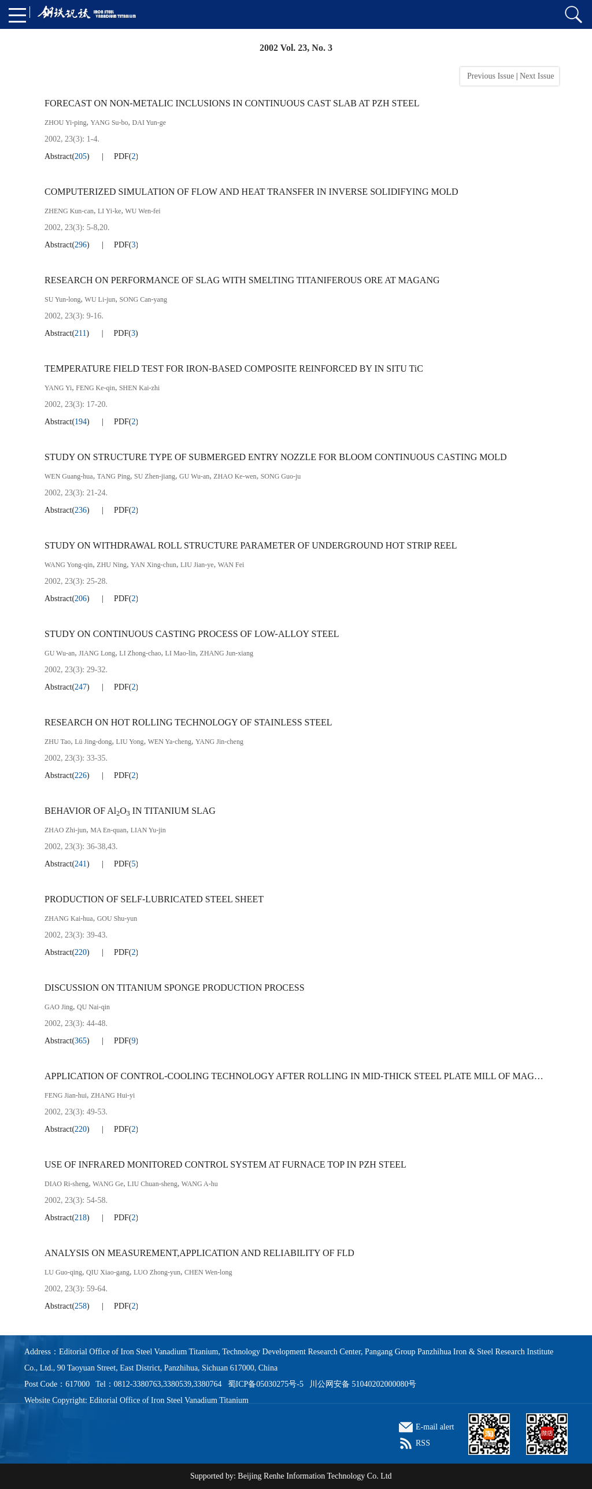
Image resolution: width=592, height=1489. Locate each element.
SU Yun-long (63, 299)
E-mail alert (435, 1427)
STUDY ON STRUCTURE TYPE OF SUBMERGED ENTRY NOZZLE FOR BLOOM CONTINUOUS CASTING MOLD (275, 457)
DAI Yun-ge (149, 122)
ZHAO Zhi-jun (65, 830)
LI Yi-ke (109, 211)
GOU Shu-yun (117, 918)
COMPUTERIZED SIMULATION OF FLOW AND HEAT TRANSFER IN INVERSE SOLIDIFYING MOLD (251, 192)
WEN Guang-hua (69, 476)
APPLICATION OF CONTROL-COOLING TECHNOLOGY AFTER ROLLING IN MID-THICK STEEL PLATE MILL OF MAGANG (296, 1076)
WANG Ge (107, 1184)
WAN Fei (231, 565)
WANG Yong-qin (68, 565)
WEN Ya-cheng (169, 742)
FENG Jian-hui (66, 1095)
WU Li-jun (100, 299)
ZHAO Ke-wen (234, 476)
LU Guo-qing (63, 1272)
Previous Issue (488, 76)
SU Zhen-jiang (154, 476)
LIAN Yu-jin (148, 830)
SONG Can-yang (143, 299)
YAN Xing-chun (153, 565)
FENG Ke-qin (95, 388)
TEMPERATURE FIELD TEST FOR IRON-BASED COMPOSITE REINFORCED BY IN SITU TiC (234, 368)
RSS (423, 1443)
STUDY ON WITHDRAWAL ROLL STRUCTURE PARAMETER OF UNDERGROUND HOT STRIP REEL (251, 545)
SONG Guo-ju (281, 476)
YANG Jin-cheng (219, 742)
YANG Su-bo (109, 122)
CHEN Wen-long (208, 1272)
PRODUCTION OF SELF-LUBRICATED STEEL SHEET (154, 899)
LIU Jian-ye (197, 565)
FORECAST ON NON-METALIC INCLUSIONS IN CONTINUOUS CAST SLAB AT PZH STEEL (232, 103)
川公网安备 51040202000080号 (363, 1384)
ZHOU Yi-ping (66, 122)
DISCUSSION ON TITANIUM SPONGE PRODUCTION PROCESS (175, 987)
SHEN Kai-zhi (139, 388)
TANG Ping (113, 476)
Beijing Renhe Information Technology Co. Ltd (314, 1476)
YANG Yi (58, 388)
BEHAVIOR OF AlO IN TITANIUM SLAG (130, 811)
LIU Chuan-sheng (152, 1184)
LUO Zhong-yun (157, 1272)
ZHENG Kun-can (69, 211)
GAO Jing (59, 1007)
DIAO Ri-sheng (66, 1184)
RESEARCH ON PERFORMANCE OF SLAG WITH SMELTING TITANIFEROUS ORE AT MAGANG (242, 280)
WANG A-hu (200, 1184)
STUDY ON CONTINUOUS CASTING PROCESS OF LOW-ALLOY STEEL (192, 634)
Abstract (58, 156)
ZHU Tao (58, 742)
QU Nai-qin (93, 1007)
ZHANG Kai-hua (69, 918)
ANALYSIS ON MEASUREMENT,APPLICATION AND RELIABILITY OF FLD (199, 1253)
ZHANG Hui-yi (113, 1095)
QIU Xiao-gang (108, 1272)
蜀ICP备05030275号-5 (266, 1384)
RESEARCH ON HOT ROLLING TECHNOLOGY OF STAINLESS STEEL (188, 722)
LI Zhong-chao (140, 653)
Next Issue (538, 76)
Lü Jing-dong (93, 742)
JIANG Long (97, 653)
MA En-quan (108, 830)
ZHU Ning (112, 565)
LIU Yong (130, 742)
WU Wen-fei (143, 211)
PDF (121, 156)
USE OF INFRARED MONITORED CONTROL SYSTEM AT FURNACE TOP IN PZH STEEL (225, 1164)
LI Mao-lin (180, 653)
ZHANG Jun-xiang (226, 653)
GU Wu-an (194, 476)
